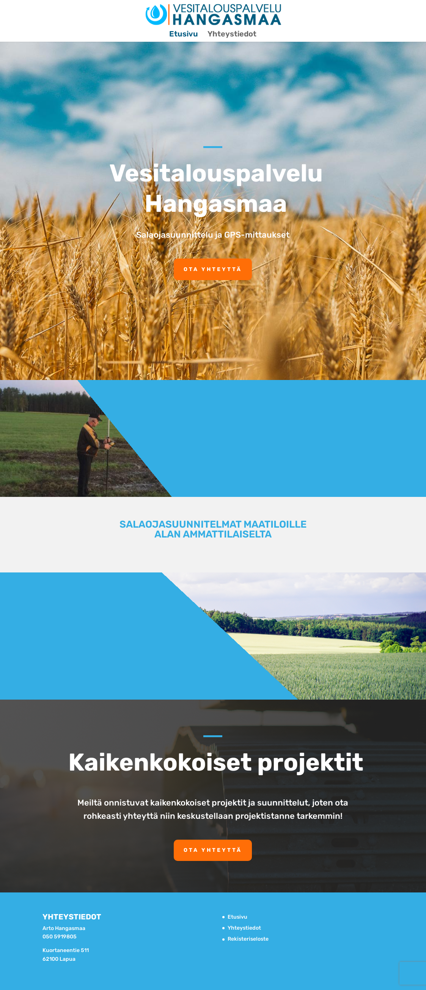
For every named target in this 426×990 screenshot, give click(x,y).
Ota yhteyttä (213, 269)
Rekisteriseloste (248, 939)
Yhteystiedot (231, 34)
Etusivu (183, 34)
